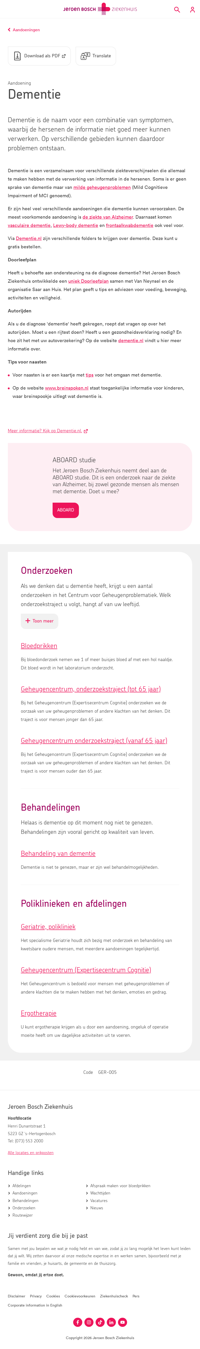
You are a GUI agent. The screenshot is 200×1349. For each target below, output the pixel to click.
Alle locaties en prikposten (31, 1153)
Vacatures (99, 1201)
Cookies (53, 1296)
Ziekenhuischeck (114, 1296)
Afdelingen (21, 1186)
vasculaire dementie (29, 225)
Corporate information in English (35, 1305)
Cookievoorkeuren (80, 1296)
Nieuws (96, 1208)
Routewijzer (22, 1216)
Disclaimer (16, 1296)
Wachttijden (100, 1193)
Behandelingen (25, 1201)
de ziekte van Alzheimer (108, 217)
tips (89, 375)
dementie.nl (130, 340)
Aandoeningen (25, 1193)
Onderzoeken (23, 1208)
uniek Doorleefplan (88, 281)
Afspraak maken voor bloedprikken (120, 1186)
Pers (136, 1296)
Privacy (36, 1296)
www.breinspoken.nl (67, 388)
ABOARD (65, 510)
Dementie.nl (29, 238)
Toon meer (42, 623)
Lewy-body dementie (75, 225)
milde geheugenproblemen (102, 187)
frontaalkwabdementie (129, 225)
